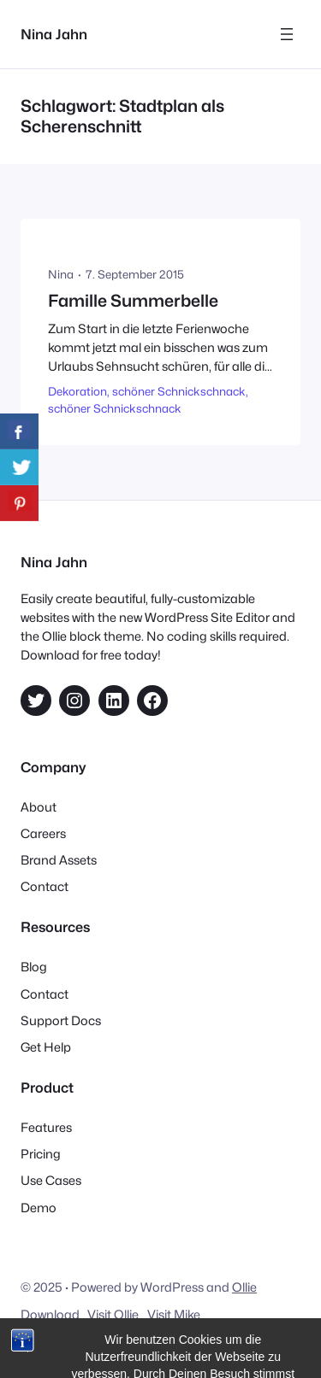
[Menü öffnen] (286, 34)
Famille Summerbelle (133, 301)
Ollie (244, 1287)
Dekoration (77, 391)
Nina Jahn (54, 34)
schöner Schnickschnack (179, 391)
